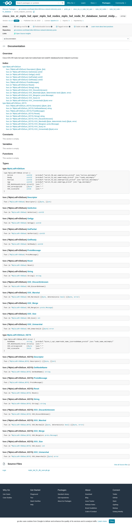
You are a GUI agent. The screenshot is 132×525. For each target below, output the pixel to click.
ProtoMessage (34, 250)
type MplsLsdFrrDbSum (12, 67)
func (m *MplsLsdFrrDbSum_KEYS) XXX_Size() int (25, 127)
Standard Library (63, 494)
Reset (30, 261)
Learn (83, 3)
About (87, 490)
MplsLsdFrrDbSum (16, 169)
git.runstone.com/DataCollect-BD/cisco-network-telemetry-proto (40, 9)
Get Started (35, 490)
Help (31, 504)
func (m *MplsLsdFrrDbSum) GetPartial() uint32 (24, 77)
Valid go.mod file (21, 26)
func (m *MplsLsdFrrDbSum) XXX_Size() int (23, 98)
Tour (31, 498)
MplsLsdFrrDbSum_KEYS (19, 335)
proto (42, 308)
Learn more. (102, 521)
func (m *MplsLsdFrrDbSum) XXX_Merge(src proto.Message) (29, 95)
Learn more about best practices (102, 26)
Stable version (81, 26)
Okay (112, 521)
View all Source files (121, 465)
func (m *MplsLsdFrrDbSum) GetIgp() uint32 (23, 74)
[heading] (9, 3)
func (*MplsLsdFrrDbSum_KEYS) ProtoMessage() (25, 111)
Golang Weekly (118, 511)
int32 (29, 189)
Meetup (115, 508)
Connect (116, 490)
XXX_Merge (32, 303)
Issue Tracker (89, 501)
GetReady (31, 240)
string (38, 276)
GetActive (31, 208)
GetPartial (32, 229)
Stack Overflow (35, 501)
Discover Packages (9, 9)
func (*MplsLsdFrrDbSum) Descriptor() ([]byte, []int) (25, 69)
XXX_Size (31, 314)
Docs (94, 3)
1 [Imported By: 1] (78, 20)
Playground (34, 494)
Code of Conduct (91, 511)
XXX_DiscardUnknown (37, 282)
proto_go (67, 9)
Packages (106, 3)
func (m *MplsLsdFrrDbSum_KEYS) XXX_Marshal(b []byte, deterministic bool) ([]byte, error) (41, 121)
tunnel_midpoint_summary (23, 12)
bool (62, 297)
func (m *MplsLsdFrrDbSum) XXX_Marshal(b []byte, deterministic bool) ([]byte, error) (38, 93)
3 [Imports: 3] (66, 20)
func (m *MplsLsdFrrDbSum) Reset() (20, 85)
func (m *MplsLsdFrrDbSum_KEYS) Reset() (23, 113)
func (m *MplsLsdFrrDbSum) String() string (22, 87)
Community (121, 3)
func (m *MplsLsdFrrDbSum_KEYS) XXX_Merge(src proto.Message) (32, 124)
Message (49, 308)
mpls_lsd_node (115, 9)
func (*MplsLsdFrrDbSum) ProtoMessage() (22, 82)
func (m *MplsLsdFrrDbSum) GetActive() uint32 (24, 72)
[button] (15, 26)
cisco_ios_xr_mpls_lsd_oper (82, 9)
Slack (114, 501)
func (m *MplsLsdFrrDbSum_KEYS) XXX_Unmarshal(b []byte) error (32, 129)
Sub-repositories (63, 498)
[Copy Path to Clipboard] (34, 12)
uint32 (29, 175)
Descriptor (32, 197)
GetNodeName (40, 367)
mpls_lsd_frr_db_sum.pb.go (39, 470)
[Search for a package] (38, 3)
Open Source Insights (22, 33)
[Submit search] (63, 3)
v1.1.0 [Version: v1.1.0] (8, 20)
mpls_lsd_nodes (100, 9)
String (30, 271)
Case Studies (7, 498)
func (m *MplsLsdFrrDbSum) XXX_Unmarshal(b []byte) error (29, 100)
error (76, 297)
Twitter (115, 494)
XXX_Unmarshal (34, 324)
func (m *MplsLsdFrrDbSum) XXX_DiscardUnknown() (26, 90)
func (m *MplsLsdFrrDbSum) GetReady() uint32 (24, 80)
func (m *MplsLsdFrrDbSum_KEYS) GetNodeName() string (29, 108)
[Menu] (66, 38)
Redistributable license (42, 26)
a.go (4, 470)
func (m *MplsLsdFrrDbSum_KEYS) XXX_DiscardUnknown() (29, 119)
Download (88, 494)
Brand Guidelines (91, 508)
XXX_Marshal (33, 293)
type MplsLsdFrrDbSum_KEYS (14, 103)
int (49, 202)
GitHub (115, 498)
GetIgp (30, 218)
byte (30, 187)
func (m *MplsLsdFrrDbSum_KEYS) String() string (25, 116)
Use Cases (6, 494)
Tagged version (63, 26)
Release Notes (90, 504)
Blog (86, 498)
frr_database (7, 12)
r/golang (115, 504)
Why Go (71, 3)
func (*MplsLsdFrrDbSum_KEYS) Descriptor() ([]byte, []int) (28, 106)
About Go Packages (64, 501)
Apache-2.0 (54, 20)
